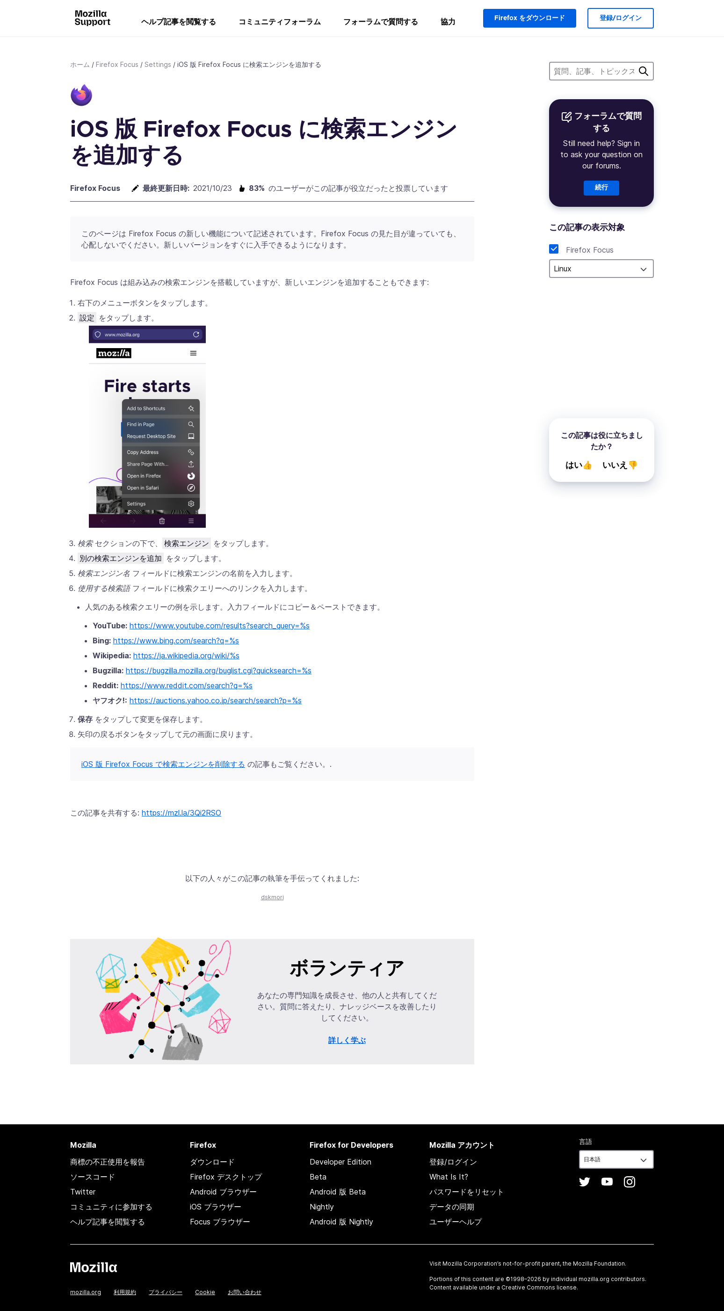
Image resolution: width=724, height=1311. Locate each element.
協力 (448, 21)
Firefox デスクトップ (226, 1176)
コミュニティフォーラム (280, 21)
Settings (158, 64)
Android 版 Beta (338, 1191)
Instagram (629, 1181)
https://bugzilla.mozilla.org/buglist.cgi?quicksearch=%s (218, 670)
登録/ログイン (621, 18)
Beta (318, 1176)
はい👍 (579, 465)
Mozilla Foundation (599, 1263)
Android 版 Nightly (341, 1221)
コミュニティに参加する (111, 1206)
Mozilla (93, 1267)
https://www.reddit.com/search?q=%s (187, 685)
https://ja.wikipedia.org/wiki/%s (186, 655)
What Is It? (448, 1176)
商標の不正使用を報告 (107, 1161)
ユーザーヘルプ (455, 1221)
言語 (585, 1141)
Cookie (205, 1292)
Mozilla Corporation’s (471, 1263)
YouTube (607, 1181)
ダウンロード (212, 1161)
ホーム (80, 64)
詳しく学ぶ (347, 1040)
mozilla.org (85, 1292)
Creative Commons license (539, 1287)
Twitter (82, 1191)
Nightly (322, 1206)
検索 (643, 71)
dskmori (272, 897)
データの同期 (451, 1206)
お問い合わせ (244, 1292)
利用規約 (125, 1292)
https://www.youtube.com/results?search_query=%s (220, 625)
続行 (601, 187)
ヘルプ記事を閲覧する (178, 21)
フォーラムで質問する (380, 21)
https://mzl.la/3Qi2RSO (181, 812)
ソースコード (92, 1176)
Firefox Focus (117, 64)
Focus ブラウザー (220, 1221)
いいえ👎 (620, 465)
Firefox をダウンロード (529, 18)
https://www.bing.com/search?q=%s (176, 640)
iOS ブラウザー (215, 1206)
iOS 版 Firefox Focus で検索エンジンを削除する (163, 764)
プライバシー (165, 1292)
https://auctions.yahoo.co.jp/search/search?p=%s (216, 700)
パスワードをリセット (466, 1191)
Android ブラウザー (223, 1191)
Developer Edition (340, 1161)
